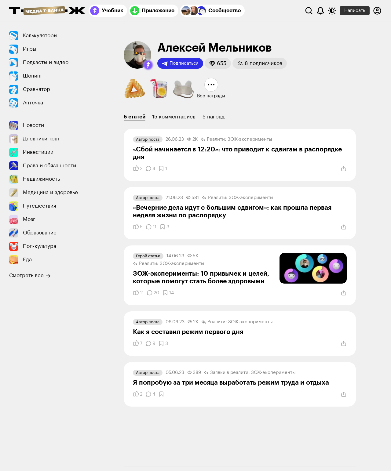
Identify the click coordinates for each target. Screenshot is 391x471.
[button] (148, 65)
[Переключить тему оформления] (332, 10)
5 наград (214, 116)
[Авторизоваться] (377, 10)
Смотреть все (30, 275)
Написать (354, 10)
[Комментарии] (150, 168)
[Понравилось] (137, 168)
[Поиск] (308, 10)
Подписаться (180, 63)
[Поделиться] (344, 169)
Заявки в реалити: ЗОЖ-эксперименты (250, 372)
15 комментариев (174, 116)
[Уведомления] (320, 10)
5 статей (134, 116)
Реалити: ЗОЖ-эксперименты (236, 139)
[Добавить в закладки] (163, 168)
